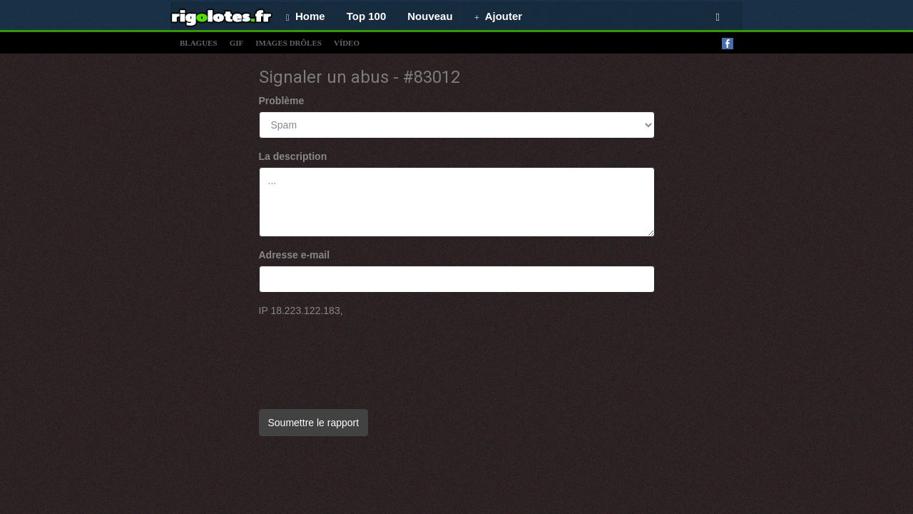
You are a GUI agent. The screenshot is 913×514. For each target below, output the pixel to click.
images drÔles (288, 43)
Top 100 (367, 16)
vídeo (346, 43)
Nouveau (429, 16)
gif (237, 43)
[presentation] (367, 356)
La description (293, 156)
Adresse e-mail (294, 255)
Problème (282, 100)
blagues (199, 43)
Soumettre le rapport (313, 422)
